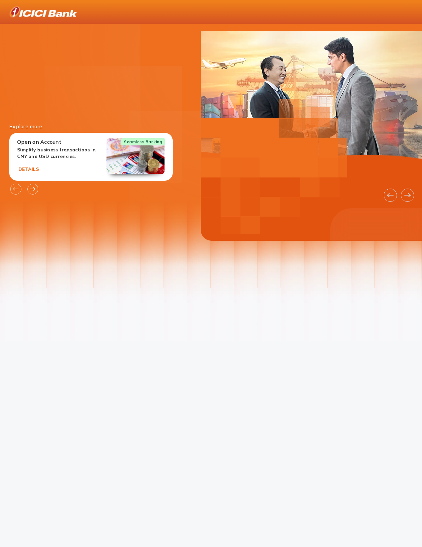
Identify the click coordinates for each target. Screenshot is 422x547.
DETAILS (28, 169)
